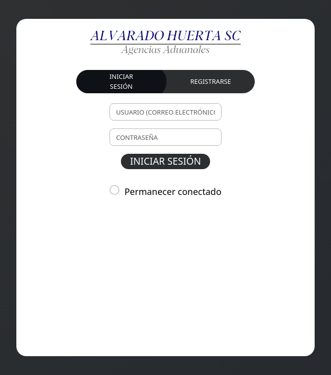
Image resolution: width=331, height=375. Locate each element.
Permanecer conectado (172, 191)
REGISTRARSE (210, 81)
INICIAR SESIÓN (121, 81)
